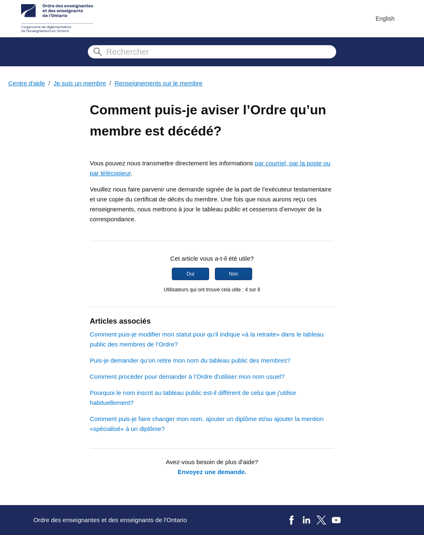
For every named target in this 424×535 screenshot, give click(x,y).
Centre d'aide (26, 83)
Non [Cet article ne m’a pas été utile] (233, 274)
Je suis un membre (79, 83)
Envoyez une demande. (212, 471)
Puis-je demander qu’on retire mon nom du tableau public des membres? (190, 360)
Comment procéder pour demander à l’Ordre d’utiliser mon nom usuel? (187, 376)
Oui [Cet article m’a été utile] (191, 274)
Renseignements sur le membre (159, 83)
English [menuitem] (385, 18)
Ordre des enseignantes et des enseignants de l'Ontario (110, 519)
